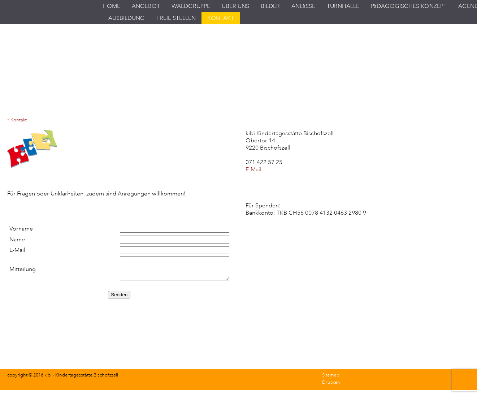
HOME (111, 6)
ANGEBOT (146, 6)
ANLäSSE (303, 6)
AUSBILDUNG (126, 18)
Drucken (331, 382)
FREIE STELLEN (176, 18)
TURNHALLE (343, 6)
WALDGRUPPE (191, 6)
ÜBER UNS (235, 6)
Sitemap (330, 375)
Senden (119, 294)
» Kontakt (18, 120)
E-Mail (253, 169)
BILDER (270, 6)
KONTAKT (220, 18)
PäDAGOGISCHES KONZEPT (409, 6)
